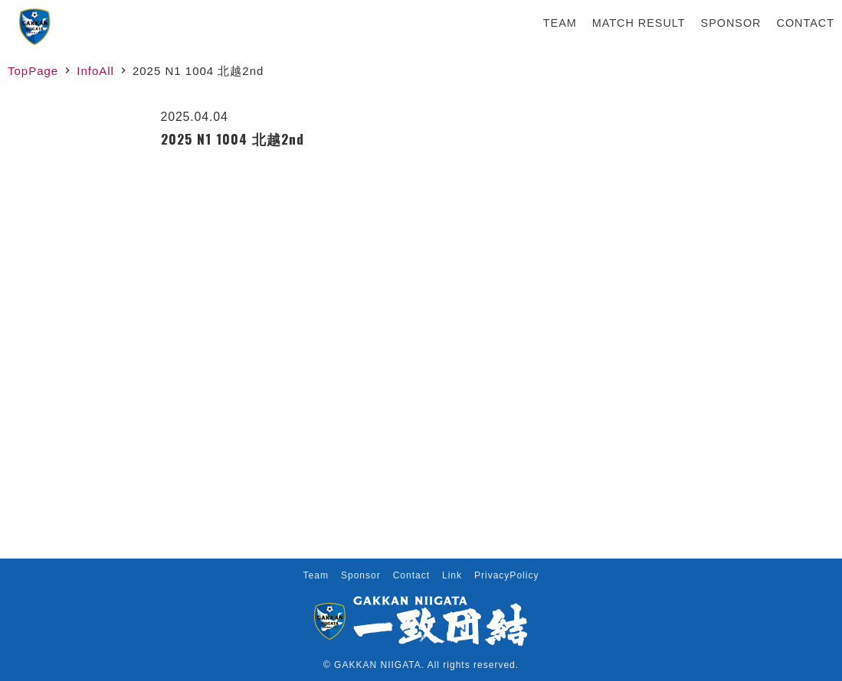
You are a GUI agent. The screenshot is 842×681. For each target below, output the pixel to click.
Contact (805, 23)
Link (452, 575)
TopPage (33, 70)
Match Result (639, 23)
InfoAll (95, 70)
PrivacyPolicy (506, 575)
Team (560, 23)
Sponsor (731, 23)
